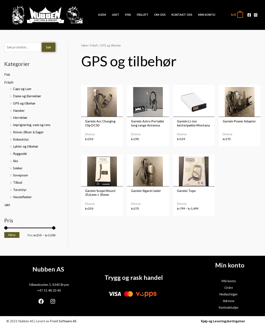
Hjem (84, 45)
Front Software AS (63, 321)
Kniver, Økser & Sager (28, 132)
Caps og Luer (22, 89)
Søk (48, 47)
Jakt (7, 205)
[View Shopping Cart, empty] (237, 14)
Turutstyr (20, 190)
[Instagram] (256, 15)
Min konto (228, 281)
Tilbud (17, 182)
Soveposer (20, 175)
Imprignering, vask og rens (31, 125)
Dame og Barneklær (27, 96)
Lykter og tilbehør (25, 146)
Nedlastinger (228, 294)
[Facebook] (249, 15)
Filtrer (12, 235)
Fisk (7, 74)
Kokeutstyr (21, 139)
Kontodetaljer (229, 307)
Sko (15, 161)
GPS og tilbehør (24, 103)
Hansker (19, 110)
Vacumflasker (22, 197)
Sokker (18, 168)
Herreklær (20, 117)
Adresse (228, 301)
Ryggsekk (20, 154)
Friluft (8, 82)
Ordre (228, 287)
